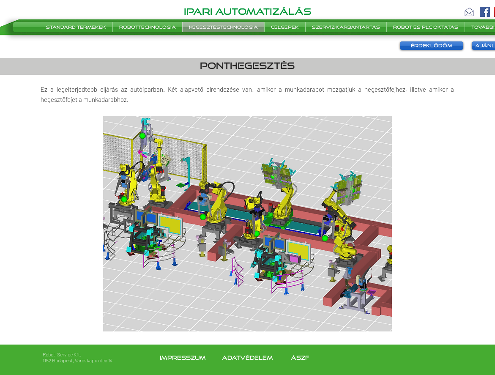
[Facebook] (485, 12)
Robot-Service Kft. (62, 354)
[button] (469, 12)
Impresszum (184, 357)
